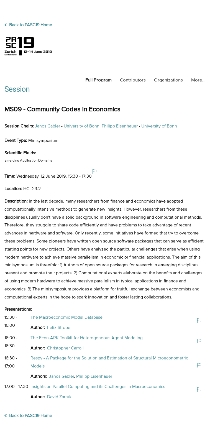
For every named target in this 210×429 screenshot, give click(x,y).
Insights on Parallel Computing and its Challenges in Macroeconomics (97, 387)
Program (98, 80)
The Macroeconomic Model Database (66, 317)
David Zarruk (59, 397)
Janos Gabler (47, 126)
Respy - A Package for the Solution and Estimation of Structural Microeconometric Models (109, 362)
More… (198, 80)
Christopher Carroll (65, 348)
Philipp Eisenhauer (120, 126)
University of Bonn (81, 126)
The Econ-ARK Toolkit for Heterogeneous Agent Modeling (86, 338)
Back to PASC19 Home (28, 25)
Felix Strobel (59, 328)
